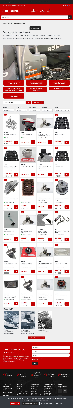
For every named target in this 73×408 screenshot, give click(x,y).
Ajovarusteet (20, 390)
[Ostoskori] (48, 11)
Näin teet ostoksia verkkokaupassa (48, 387)
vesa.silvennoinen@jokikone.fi (28, 333)
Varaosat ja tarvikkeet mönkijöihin (13, 83)
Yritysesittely (34, 390)
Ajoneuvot (19, 386)
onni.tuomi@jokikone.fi (9, 333)
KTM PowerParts (59, 88)
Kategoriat (35, 28)
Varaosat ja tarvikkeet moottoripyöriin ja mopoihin (13, 89)
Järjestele (44, 107)
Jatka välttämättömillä (30, 403)
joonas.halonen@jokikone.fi (44, 332)
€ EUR (65, 5)
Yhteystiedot (34, 391)
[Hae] (34, 17)
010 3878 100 (22, 5)
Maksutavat (47, 391)
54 (37, 338)
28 (34, 338)
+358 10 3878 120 (25, 332)
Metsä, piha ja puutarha (22, 391)
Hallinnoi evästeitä (46, 403)
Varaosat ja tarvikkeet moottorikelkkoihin (36, 83)
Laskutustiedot (34, 393)
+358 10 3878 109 (8, 332)
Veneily (18, 388)
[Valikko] (67, 11)
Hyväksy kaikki (15, 403)
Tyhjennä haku (38, 102)
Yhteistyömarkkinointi (36, 395)
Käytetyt (19, 395)
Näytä (56, 107)
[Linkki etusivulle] (10, 11)
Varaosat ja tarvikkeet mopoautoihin (13, 96)
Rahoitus (33, 388)
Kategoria (5, 107)
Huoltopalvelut (34, 386)
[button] (34, 110)
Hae (29, 102)
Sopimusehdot (47, 393)
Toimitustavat (47, 390)
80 (40, 338)
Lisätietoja (59, 403)
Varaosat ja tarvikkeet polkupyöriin (36, 89)
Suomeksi (35, 359)
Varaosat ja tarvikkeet (22, 393)
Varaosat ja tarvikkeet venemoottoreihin (59, 83)
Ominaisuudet (32, 107)
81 (43, 338)
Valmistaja (19, 107)
